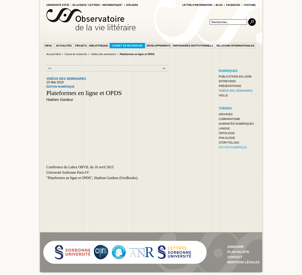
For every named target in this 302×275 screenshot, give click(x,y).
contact (234, 257)
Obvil (48, 45)
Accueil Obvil (53, 54)
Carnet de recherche (127, 45)
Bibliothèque (98, 45)
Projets (81, 45)
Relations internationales (235, 45)
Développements (158, 45)
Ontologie (227, 133)
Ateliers (132, 5)
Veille (223, 95)
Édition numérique (60, 86)
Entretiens (227, 81)
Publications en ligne (235, 76)
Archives (225, 114)
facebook (233, 5)
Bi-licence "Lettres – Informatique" (98, 5)
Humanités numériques (236, 123)
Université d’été (57, 5)
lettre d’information (197, 5)
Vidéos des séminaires (103, 54)
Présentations (230, 86)
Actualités (64, 45)
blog (219, 5)
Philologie (227, 138)
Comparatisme (229, 119)
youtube (250, 5)
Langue (224, 128)
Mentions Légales (243, 262)
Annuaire (235, 246)
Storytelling (229, 142)
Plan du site (238, 252)
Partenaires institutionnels (193, 45)
